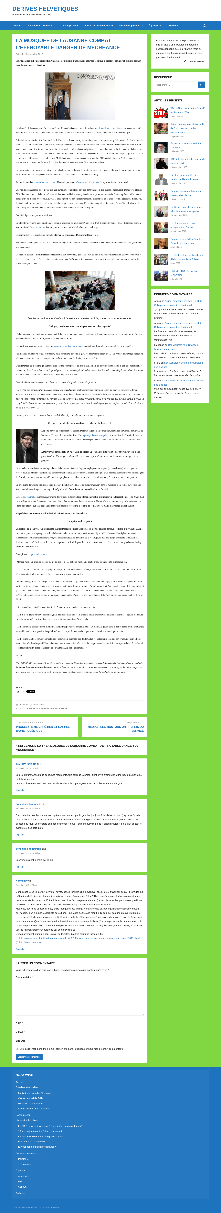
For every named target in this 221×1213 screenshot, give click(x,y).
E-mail (20, 1032)
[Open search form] (204, 25)
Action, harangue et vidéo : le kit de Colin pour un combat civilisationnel (188, 128)
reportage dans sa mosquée (95, 435)
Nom (19, 1023)
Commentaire (24, 977)
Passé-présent (70, 25)
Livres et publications (99, 25)
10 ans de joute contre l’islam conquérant (40, 1131)
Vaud (41, 704)
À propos (155, 25)
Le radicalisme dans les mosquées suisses (41, 1136)
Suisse (34, 704)
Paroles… (23, 1159)
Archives (173, 25)
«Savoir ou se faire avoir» (87, 182)
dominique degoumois (28, 804)
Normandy (22, 880)
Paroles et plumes (131, 25)
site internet (28, 497)
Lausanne (30, 708)
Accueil (17, 25)
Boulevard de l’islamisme (31, 1141)
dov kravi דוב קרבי (26, 764)
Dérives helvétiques (45, 9)
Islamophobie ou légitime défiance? (37, 1146)
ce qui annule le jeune (38, 554)
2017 (22, 708)
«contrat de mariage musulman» (68, 346)
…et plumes (24, 1164)
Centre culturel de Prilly (30, 1098)
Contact (22, 1186)
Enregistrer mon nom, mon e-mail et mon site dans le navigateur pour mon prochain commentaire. (71, 1049)
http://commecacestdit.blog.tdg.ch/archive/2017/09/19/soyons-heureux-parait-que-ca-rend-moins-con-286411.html (79, 938)
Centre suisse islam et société (34, 1108)
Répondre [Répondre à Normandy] (20, 949)
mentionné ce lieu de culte (44, 182)
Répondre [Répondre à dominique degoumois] (20, 835)
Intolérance (25, 704)
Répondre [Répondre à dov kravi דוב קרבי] (20, 790)
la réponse (40, 227)
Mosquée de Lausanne (47, 708)
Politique (63, 708)
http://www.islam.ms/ (30, 942)
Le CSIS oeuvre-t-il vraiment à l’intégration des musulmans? (50, 1126)
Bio (20, 1181)
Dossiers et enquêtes (42, 25)
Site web (21, 1040)
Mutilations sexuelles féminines (34, 1093)
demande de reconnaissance (111, 128)
